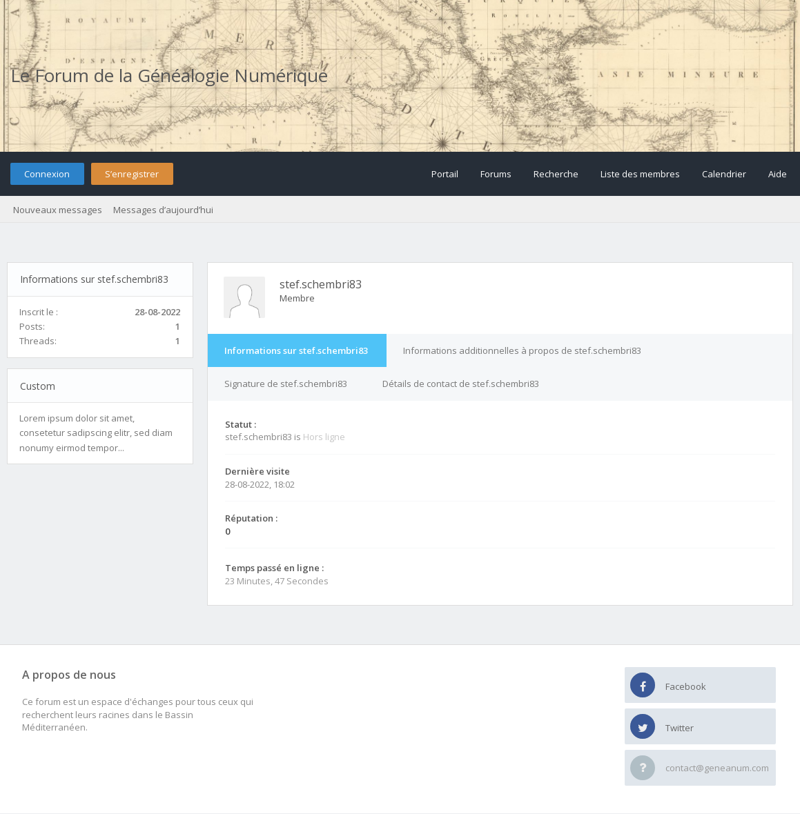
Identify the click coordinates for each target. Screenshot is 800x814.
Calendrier (724, 174)
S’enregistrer (132, 174)
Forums (495, 174)
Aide (777, 174)
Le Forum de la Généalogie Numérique (169, 75)
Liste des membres (640, 174)
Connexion (47, 174)
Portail (444, 174)
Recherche (556, 174)
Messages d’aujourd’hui (163, 210)
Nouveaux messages (57, 210)
